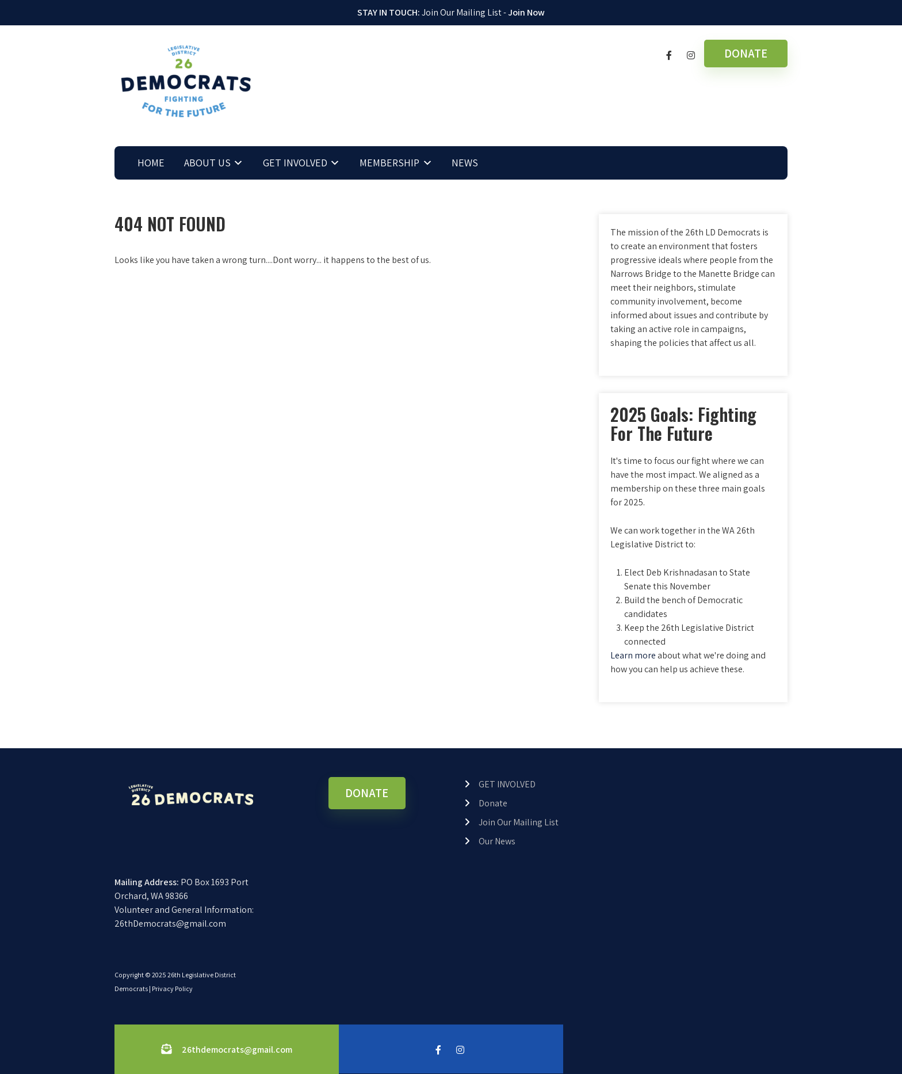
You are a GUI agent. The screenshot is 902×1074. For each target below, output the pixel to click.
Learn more (633, 655)
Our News (497, 841)
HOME (151, 162)
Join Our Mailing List (519, 822)
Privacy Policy (172, 988)
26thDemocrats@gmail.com (170, 923)
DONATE (745, 53)
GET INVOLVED (295, 162)
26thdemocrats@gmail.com (237, 1049)
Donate (493, 803)
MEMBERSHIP (389, 162)
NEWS (465, 162)
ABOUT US (207, 162)
